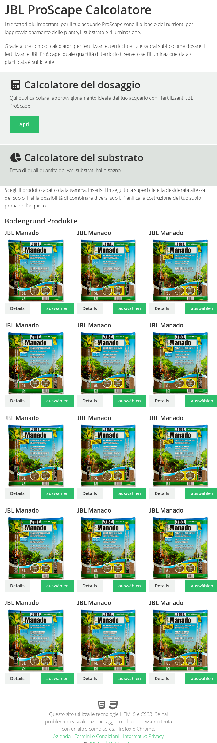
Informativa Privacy (143, 736)
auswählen (57, 308)
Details (17, 308)
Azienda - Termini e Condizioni (86, 736)
